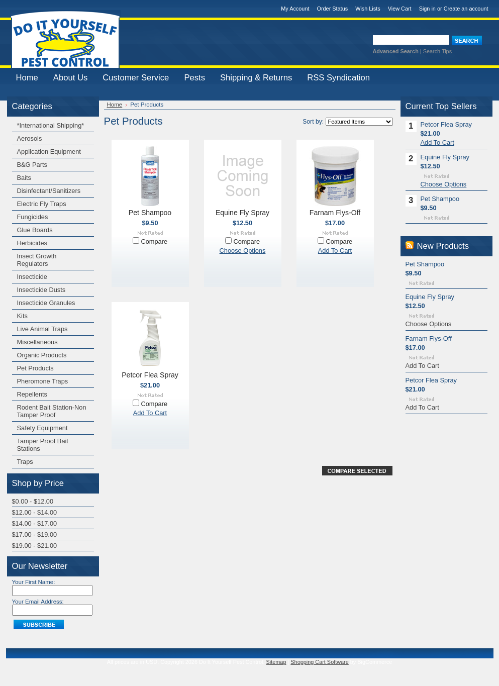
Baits (24, 177)
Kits (22, 316)
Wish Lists (367, 9)
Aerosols (29, 138)
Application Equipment (49, 151)
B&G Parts (32, 164)
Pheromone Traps (42, 381)
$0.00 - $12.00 (33, 501)
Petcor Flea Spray (150, 375)
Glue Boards (35, 230)
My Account (295, 9)
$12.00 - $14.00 (34, 512)
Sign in (427, 9)
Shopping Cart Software (319, 662)
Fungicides (32, 217)
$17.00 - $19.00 (34, 534)
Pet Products (35, 368)
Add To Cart (335, 250)
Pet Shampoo (150, 213)
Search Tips (437, 51)
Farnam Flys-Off (335, 213)
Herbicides (32, 243)
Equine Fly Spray (242, 213)
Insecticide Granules (46, 303)
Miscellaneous (37, 342)
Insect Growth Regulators (37, 259)
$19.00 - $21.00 (34, 545)
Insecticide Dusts (41, 289)
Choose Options (243, 250)
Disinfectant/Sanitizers (49, 190)
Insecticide (32, 276)
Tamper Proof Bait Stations (42, 444)
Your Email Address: (38, 602)
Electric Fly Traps (41, 204)
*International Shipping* (50, 125)
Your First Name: (33, 582)
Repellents (32, 394)
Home (115, 105)
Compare (154, 241)
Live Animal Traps (42, 329)
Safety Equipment (42, 428)
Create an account (466, 9)
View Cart (400, 9)
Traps (25, 461)
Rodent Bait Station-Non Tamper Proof (51, 411)
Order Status (332, 9)
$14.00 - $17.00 (34, 523)
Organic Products (42, 355)
